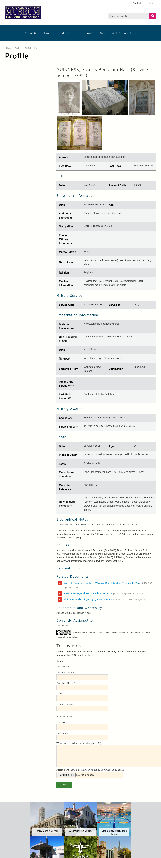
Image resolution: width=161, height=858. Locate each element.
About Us (31, 33)
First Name (62, 722)
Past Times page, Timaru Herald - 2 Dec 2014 (104, 593)
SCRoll (28, 48)
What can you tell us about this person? (78, 743)
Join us (152, 3)
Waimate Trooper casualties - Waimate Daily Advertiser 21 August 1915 (108, 585)
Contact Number (65, 704)
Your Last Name (65, 683)
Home (9, 48)
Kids (102, 33)
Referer (60, 661)
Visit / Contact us (123, 33)
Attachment (62, 770)
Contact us (138, 3)
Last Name (62, 733)
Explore (49, 33)
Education (67, 33)
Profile (37, 48)
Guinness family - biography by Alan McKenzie (105, 599)
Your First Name (66, 672)
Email (60, 693)
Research (87, 33)
